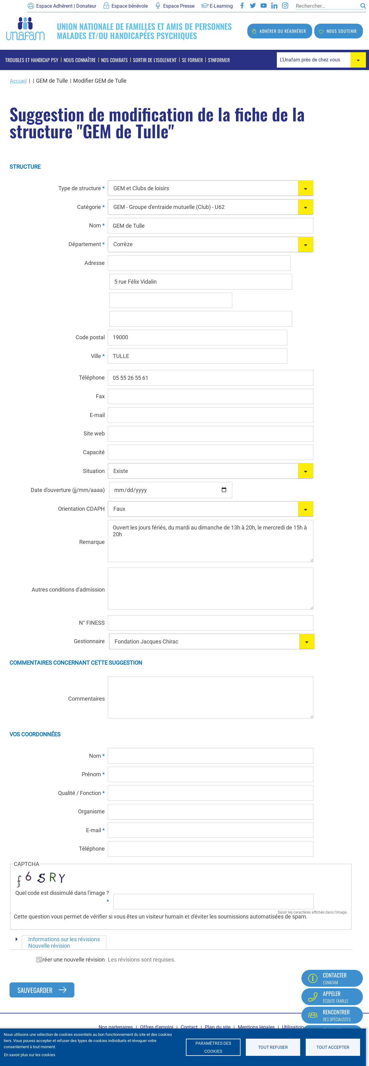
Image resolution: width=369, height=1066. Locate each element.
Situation (94, 471)
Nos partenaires (116, 1027)
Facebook (242, 5)
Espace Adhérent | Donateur (66, 6)
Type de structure (79, 188)
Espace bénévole (130, 6)
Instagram (285, 5)
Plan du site (217, 1027)
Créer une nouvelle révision (57, 959)
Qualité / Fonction (79, 793)
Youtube (264, 5)
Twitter (253, 5)
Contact (189, 1027)
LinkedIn (274, 5)
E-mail (97, 415)
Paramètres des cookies (213, 1047)
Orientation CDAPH (81, 508)
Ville (96, 356)
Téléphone (92, 377)
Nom (95, 225)
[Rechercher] (326, 5)
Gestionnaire (89, 641)
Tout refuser (273, 1047)
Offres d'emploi (156, 1027)
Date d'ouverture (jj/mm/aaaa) (68, 490)
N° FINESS (92, 623)
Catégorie (89, 207)
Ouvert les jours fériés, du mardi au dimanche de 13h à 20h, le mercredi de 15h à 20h (210, 541)
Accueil (19, 80)
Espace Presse (178, 6)
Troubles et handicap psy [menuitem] (31, 60)
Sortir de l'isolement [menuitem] (155, 60)
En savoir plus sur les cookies (29, 1054)
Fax (100, 396)
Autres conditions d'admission (68, 589)
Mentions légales (256, 1027)
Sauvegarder (35, 990)
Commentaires (86, 698)
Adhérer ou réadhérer (283, 31)
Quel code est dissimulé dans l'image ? (62, 893)
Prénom (91, 774)
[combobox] (321, 60)
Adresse (94, 263)
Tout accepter (332, 1047)
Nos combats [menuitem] (114, 60)
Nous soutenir (342, 31)
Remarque (92, 542)
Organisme (91, 811)
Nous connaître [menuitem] (80, 60)
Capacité (94, 452)
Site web (94, 433)
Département (85, 244)
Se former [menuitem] (192, 60)
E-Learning (221, 6)
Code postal (90, 337)
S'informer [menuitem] (219, 60)
